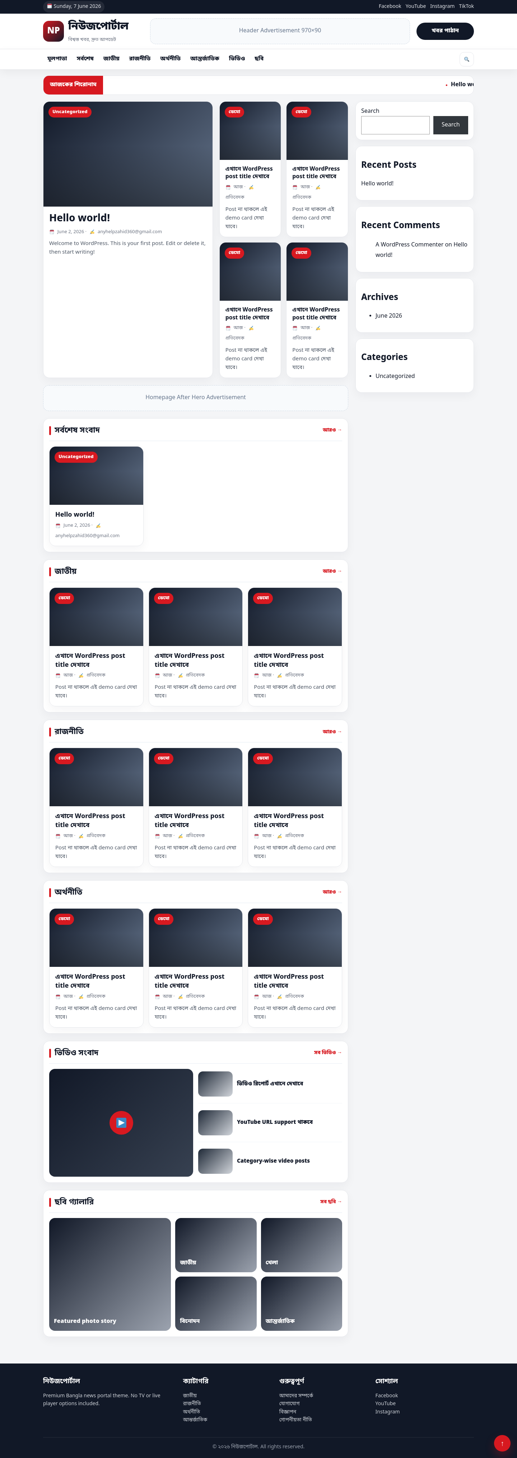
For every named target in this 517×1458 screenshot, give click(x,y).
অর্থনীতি (170, 59)
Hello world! (79, 218)
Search (370, 111)
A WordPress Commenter (409, 245)
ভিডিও (237, 59)
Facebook (390, 6)
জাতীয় (111, 59)
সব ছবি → (331, 1202)
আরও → (332, 430)
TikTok (466, 6)
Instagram (442, 6)
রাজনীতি (139, 59)
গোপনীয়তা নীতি (295, 1420)
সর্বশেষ (85, 59)
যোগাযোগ (289, 1404)
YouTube (416, 6)
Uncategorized (395, 376)
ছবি (259, 59)
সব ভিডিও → (328, 1052)
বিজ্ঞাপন (287, 1412)
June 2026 (389, 316)
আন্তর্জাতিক (204, 59)
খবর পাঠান (445, 31)
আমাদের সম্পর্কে (296, 1396)
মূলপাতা (57, 59)
